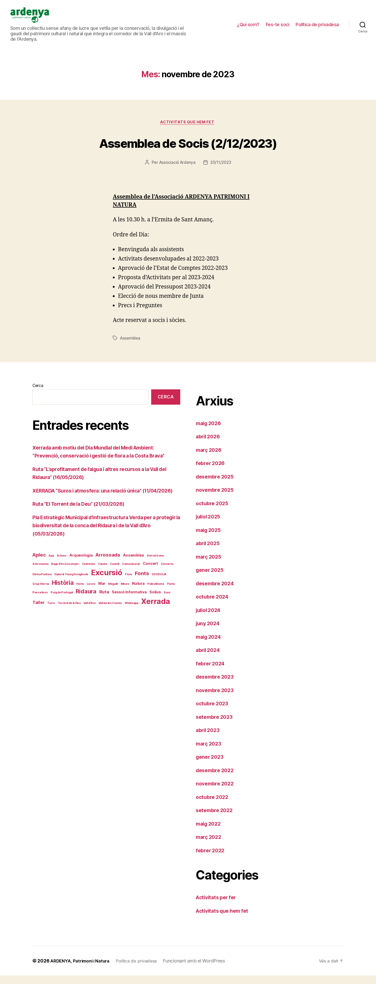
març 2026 (210, 458)
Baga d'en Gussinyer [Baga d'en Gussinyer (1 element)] (65, 580)
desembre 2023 (216, 685)
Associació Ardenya (176, 171)
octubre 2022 (213, 805)
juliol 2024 (210, 618)
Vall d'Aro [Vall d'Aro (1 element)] (89, 619)
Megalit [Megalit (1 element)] (113, 600)
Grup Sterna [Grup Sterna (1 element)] (40, 600)
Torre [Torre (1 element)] (51, 619)
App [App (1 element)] (51, 572)
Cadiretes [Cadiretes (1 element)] (88, 580)
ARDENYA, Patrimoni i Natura (82, 969)
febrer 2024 (211, 672)
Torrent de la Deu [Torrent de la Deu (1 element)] (69, 619)
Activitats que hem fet (188, 130)
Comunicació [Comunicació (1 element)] (131, 580)
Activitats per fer (218, 906)
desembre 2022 (216, 778)
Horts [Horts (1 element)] (80, 600)
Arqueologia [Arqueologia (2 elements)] (81, 572)
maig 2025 (210, 538)
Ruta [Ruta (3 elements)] (104, 608)
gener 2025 (211, 578)
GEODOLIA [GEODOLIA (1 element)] (159, 591)
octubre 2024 (213, 605)
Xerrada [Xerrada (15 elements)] (155, 617)
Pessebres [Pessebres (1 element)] (40, 609)
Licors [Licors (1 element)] (91, 600)
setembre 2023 (216, 725)
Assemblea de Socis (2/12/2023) (188, 150)
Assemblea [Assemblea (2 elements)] (133, 572)
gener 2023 (211, 765)
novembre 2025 (216, 498)
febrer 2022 (211, 858)
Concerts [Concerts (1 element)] (167, 580)
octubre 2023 (213, 712)
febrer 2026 (211, 471)
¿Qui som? (248, 28)
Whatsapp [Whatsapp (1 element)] (131, 619)
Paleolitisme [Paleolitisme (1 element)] (155, 600)
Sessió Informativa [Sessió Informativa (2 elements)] (129, 608)
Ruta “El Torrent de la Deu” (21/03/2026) (83, 520)
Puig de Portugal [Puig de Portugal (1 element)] (62, 609)
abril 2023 (209, 738)
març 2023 (210, 752)
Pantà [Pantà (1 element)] (171, 600)
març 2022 (210, 845)
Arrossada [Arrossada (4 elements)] (107, 571)
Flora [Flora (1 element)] (128, 591)
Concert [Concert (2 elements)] (150, 580)
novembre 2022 (216, 792)
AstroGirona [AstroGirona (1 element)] (155, 572)
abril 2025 (209, 552)
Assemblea (131, 346)
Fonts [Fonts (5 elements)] (142, 590)
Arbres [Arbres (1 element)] (61, 572)
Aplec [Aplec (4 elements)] (39, 571)
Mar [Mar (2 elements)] (101, 600)
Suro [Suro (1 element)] (167, 609)
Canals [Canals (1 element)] (102, 580)
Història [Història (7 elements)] (63, 599)
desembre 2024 (217, 591)
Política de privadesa (317, 28)
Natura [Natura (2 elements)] (138, 600)
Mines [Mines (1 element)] (125, 600)
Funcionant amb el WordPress (201, 969)
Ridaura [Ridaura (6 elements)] (86, 608)
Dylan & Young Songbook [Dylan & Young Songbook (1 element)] (71, 591)
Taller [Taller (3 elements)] (38, 618)
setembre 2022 (216, 819)
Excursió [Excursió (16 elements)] (106, 589)
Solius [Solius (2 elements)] (155, 608)
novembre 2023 (216, 698)
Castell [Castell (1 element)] (114, 580)
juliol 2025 (209, 525)
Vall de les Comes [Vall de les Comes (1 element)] (110, 619)
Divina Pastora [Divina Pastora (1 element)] (42, 591)
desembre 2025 (216, 485)
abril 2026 (209, 445)
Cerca (37, 393)
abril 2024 (209, 658)
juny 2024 (209, 632)
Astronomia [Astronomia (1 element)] (40, 580)
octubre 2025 (213, 511)
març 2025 (210, 565)
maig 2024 (210, 645)
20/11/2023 (221, 171)
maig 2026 (210, 431)
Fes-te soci (277, 28)
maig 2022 (210, 832)
